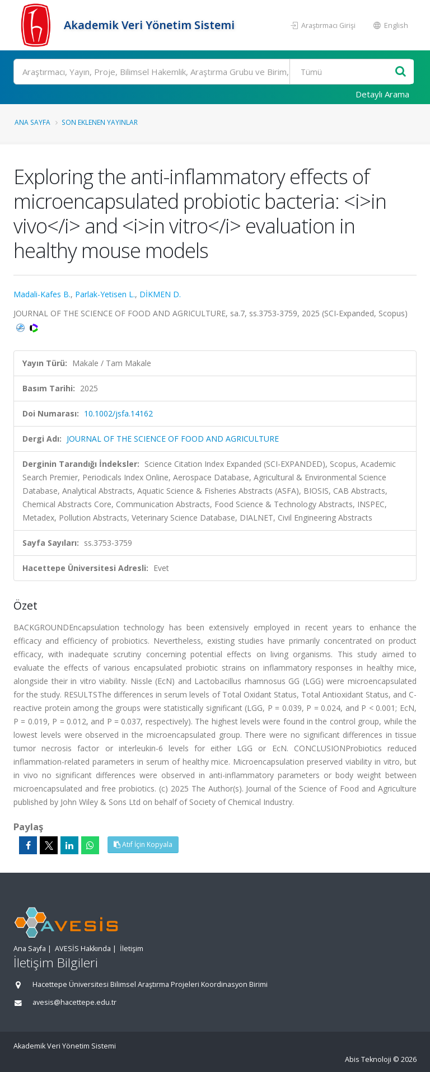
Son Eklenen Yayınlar (100, 122)
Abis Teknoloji (368, 1059)
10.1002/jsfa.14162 (118, 413)
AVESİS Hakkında (83, 948)
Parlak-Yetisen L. (105, 294)
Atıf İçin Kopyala (143, 844)
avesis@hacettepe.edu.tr (74, 1002)
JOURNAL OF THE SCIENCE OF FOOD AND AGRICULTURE (173, 438)
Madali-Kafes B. (42, 294)
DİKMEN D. (160, 294)
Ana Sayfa (32, 122)
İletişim (131, 948)
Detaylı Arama (382, 94)
